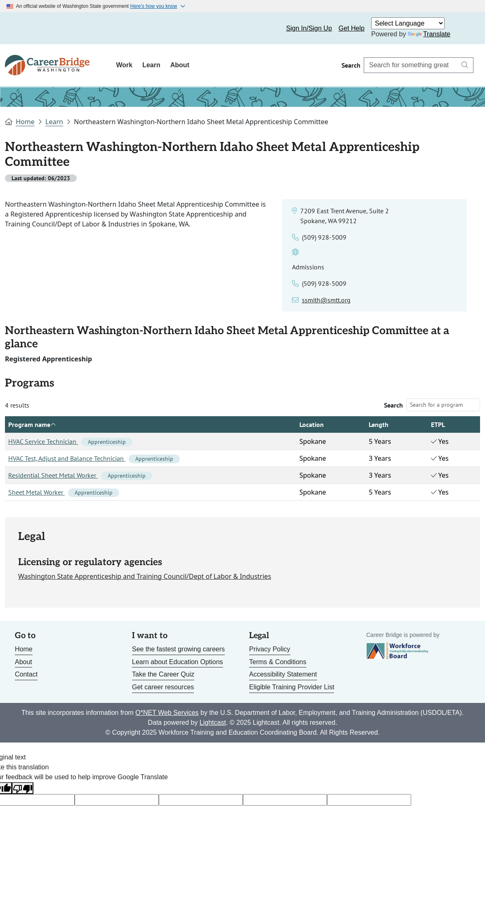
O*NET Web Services (166, 712)
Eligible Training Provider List (291, 687)
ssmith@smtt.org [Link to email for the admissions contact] (326, 300)
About (179, 64)
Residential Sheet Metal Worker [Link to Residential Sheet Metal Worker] (80, 475)
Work (124, 64)
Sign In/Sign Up (309, 28)
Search (393, 405)
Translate (429, 34)
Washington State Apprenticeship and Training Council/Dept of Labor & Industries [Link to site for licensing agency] (144, 576)
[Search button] (465, 65)
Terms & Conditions (277, 661)
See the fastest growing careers (178, 649)
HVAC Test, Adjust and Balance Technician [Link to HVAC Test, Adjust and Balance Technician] (94, 458)
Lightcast (213, 722)
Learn (151, 64)
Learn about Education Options (177, 661)
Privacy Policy (269, 649)
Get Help (352, 28)
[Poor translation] (22, 788)
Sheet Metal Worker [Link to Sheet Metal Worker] (63, 492)
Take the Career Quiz (163, 674)
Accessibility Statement (283, 674)
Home (25, 121)
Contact (26, 674)
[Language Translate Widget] (408, 23)
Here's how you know (153, 6)
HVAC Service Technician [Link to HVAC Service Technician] (70, 441)
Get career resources (163, 687)
